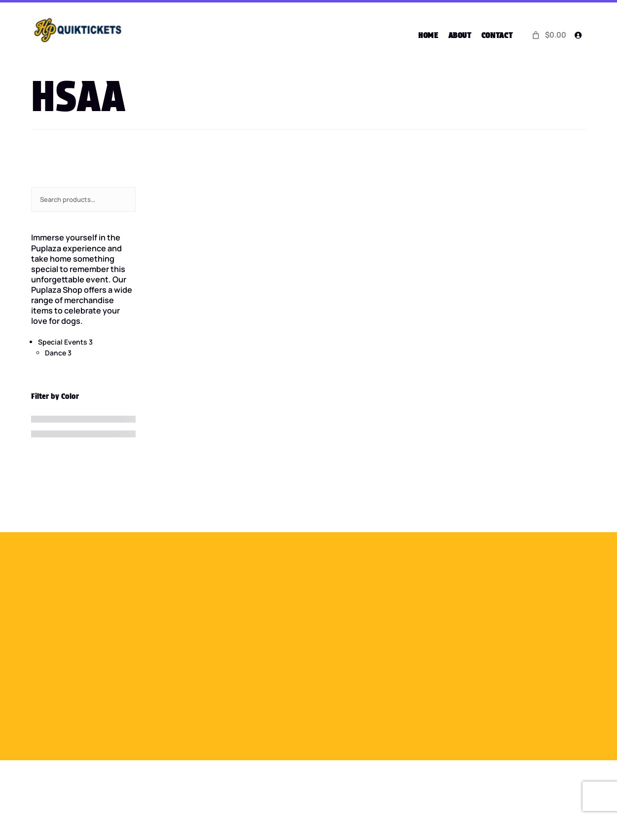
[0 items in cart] (548, 35)
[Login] (578, 35)
